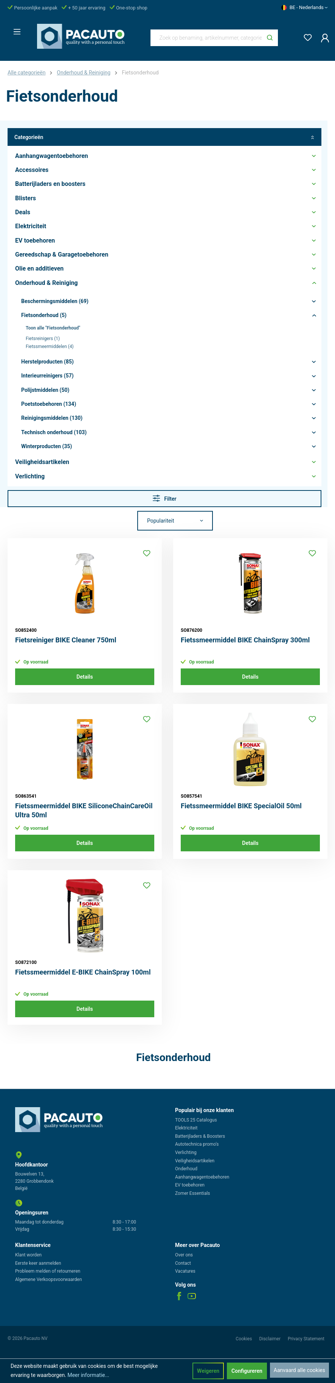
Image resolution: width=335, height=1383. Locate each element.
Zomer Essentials (192, 1193)
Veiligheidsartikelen (194, 1160)
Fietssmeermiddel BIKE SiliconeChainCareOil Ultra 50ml (84, 810)
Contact (183, 1263)
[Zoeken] (270, 37)
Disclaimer (270, 1338)
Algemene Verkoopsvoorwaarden (48, 1279)
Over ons (184, 1255)
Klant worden (28, 1255)
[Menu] (15, 29)
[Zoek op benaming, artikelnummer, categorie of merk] (206, 37)
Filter (165, 498)
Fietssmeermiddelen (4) (50, 346)
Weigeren (208, 1371)
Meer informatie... (88, 1375)
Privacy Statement (306, 1338)
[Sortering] (175, 521)
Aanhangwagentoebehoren (202, 1177)
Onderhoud (186, 1168)
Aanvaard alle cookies (299, 1370)
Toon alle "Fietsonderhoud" (53, 328)
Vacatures (185, 1271)
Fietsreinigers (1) (43, 338)
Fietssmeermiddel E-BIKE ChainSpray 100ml (82, 972)
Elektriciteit (186, 1128)
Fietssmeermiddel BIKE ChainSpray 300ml (245, 640)
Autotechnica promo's (197, 1144)
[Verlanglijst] (305, 36)
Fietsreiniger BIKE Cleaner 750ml (65, 640)
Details (84, 677)
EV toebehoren (190, 1185)
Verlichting (186, 1152)
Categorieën (164, 137)
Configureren (246, 1371)
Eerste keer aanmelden (38, 1263)
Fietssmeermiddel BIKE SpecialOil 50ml (241, 806)
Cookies (244, 1338)
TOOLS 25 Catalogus (196, 1120)
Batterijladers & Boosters (200, 1136)
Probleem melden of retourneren (47, 1271)
